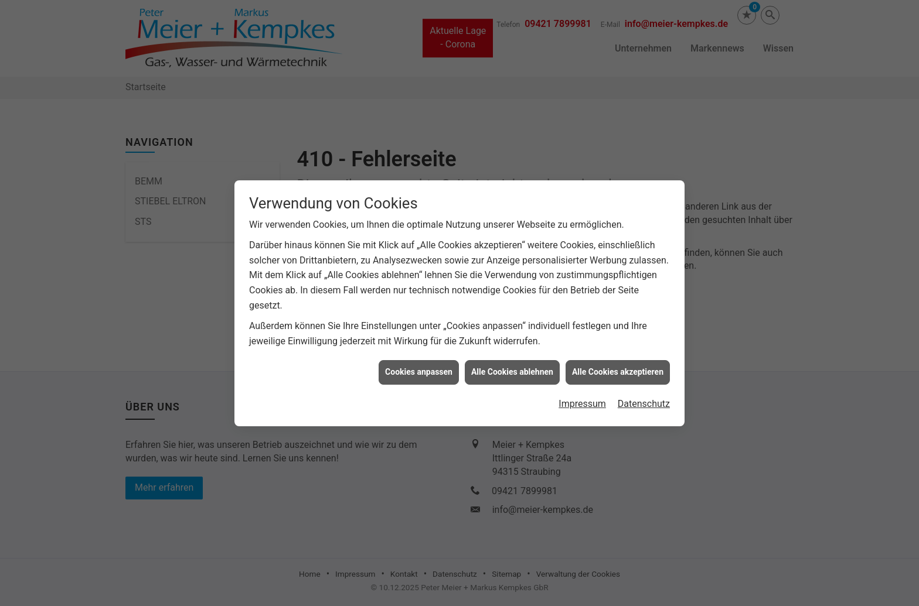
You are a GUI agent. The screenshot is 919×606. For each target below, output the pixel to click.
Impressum (582, 401)
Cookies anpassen (418, 369)
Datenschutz (644, 401)
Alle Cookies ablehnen (512, 369)
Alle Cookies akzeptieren (617, 369)
